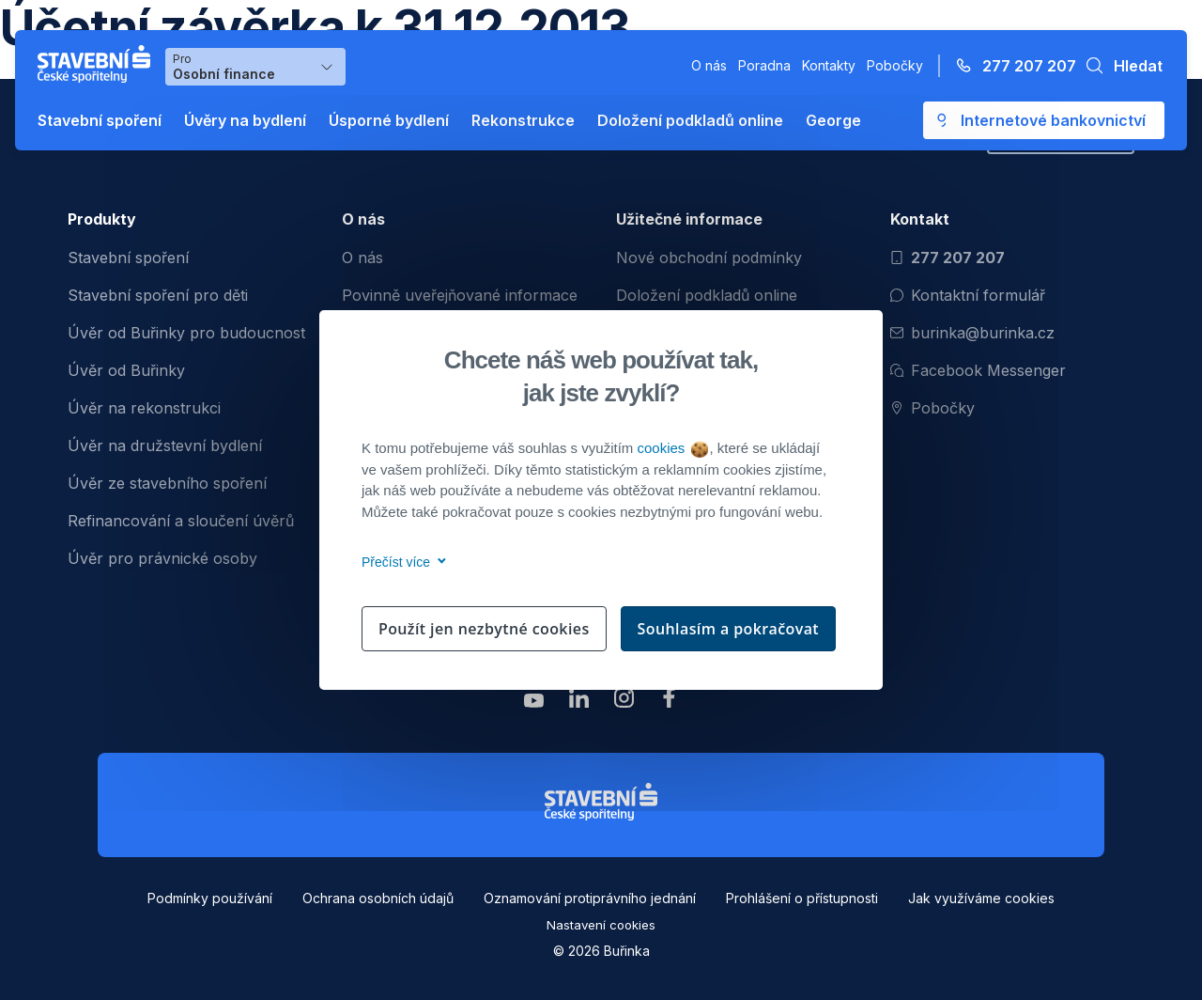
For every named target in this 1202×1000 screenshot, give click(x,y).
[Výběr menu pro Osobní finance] (255, 67)
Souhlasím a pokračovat (729, 628)
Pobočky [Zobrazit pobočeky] (932, 407)
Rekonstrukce (523, 120)
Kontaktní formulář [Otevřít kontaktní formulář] (967, 295)
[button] (1119, 66)
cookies (672, 448)
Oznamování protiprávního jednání (590, 898)
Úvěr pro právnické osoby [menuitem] (162, 558)
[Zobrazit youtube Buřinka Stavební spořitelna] (533, 703)
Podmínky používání (209, 898)
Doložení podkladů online (690, 120)
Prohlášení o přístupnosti (802, 898)
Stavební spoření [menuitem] (128, 257)
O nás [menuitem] (362, 257)
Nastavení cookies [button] (601, 924)
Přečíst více (400, 562)
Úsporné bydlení (389, 120)
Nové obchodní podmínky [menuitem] (709, 257)
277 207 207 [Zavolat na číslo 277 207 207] (947, 257)
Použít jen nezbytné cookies (484, 628)
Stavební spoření (100, 120)
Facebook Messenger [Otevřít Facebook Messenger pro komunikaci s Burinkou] (978, 370)
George (833, 120)
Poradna (764, 65)
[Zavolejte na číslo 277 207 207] (1010, 66)
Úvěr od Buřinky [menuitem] (126, 370)
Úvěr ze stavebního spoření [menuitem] (167, 483)
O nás (709, 65)
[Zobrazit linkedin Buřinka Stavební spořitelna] (578, 703)
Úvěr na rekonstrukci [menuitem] (144, 407)
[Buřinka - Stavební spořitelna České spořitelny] (98, 64)
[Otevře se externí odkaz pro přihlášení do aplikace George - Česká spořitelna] (1043, 120)
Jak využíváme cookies (981, 898)
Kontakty (828, 65)
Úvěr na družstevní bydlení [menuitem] (165, 445)
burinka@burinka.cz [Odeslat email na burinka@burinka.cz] (972, 332)
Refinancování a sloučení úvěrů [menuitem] (181, 520)
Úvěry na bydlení (245, 120)
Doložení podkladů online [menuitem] (706, 295)
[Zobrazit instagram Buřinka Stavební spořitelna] (623, 703)
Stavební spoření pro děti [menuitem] (158, 295)
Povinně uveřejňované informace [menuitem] (460, 295)
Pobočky (895, 65)
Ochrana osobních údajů (378, 898)
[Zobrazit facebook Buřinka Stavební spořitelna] (668, 703)
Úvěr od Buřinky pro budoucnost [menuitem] (186, 332)
